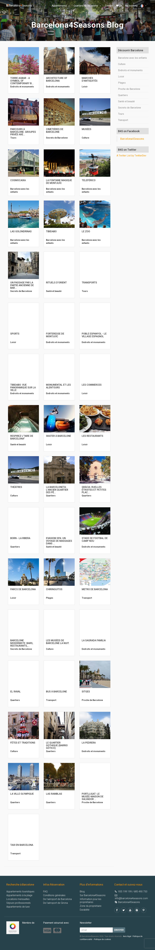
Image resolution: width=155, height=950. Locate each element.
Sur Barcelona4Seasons (93, 895)
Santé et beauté (126, 101)
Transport (123, 120)
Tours (121, 113)
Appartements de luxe (18, 906)
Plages (122, 82)
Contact (109, 5)
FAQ (45, 891)
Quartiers (123, 95)
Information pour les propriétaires (90, 901)
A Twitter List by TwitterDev (131, 155)
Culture (121, 64)
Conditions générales (54, 895)
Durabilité (84, 909)
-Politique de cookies (102, 939)
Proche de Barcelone (129, 89)
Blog (82, 891)
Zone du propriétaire (90, 905)
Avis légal (127, 936)
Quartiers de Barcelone (88, 5)
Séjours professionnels (18, 902)
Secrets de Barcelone (129, 107)
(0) (119, 5)
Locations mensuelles (18, 899)
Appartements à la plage (19, 895)
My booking (131, 5)
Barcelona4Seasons (132, 138)
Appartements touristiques (20, 891)
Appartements (61, 5)
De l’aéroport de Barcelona (57, 899)
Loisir (121, 76)
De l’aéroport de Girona (55, 902)
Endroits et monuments (130, 70)
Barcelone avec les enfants (132, 57)
